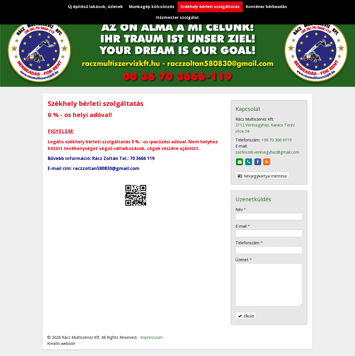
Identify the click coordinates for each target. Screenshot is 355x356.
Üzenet (243, 259)
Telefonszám (249, 242)
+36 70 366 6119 (276, 140)
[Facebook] (258, 162)
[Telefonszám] (249, 162)
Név (240, 209)
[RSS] (267, 162)
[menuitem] (95, 6)
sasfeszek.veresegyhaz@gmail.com (267, 152)
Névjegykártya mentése (262, 176)
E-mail (242, 226)
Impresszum (151, 337)
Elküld (245, 316)
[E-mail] (239, 162)
